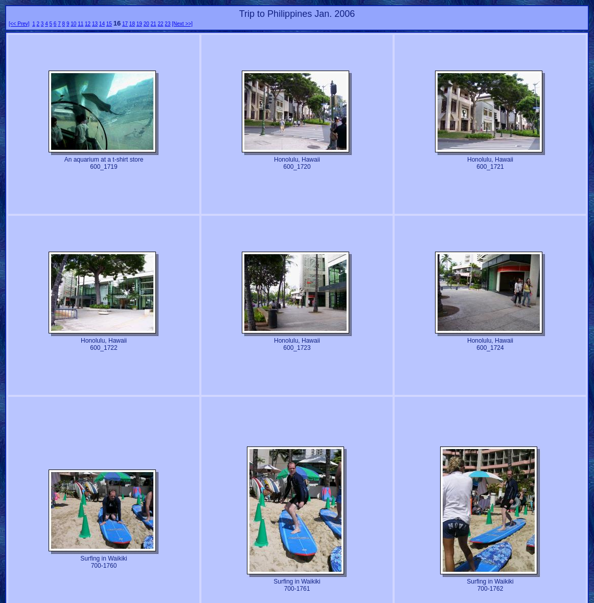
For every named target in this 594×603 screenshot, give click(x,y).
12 (87, 24)
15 (109, 24)
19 (139, 24)
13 (95, 24)
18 (132, 24)
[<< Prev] (19, 24)
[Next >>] (182, 24)
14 (102, 24)
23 (167, 24)
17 (125, 24)
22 (160, 24)
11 (80, 24)
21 (153, 24)
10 (73, 24)
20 (146, 24)
